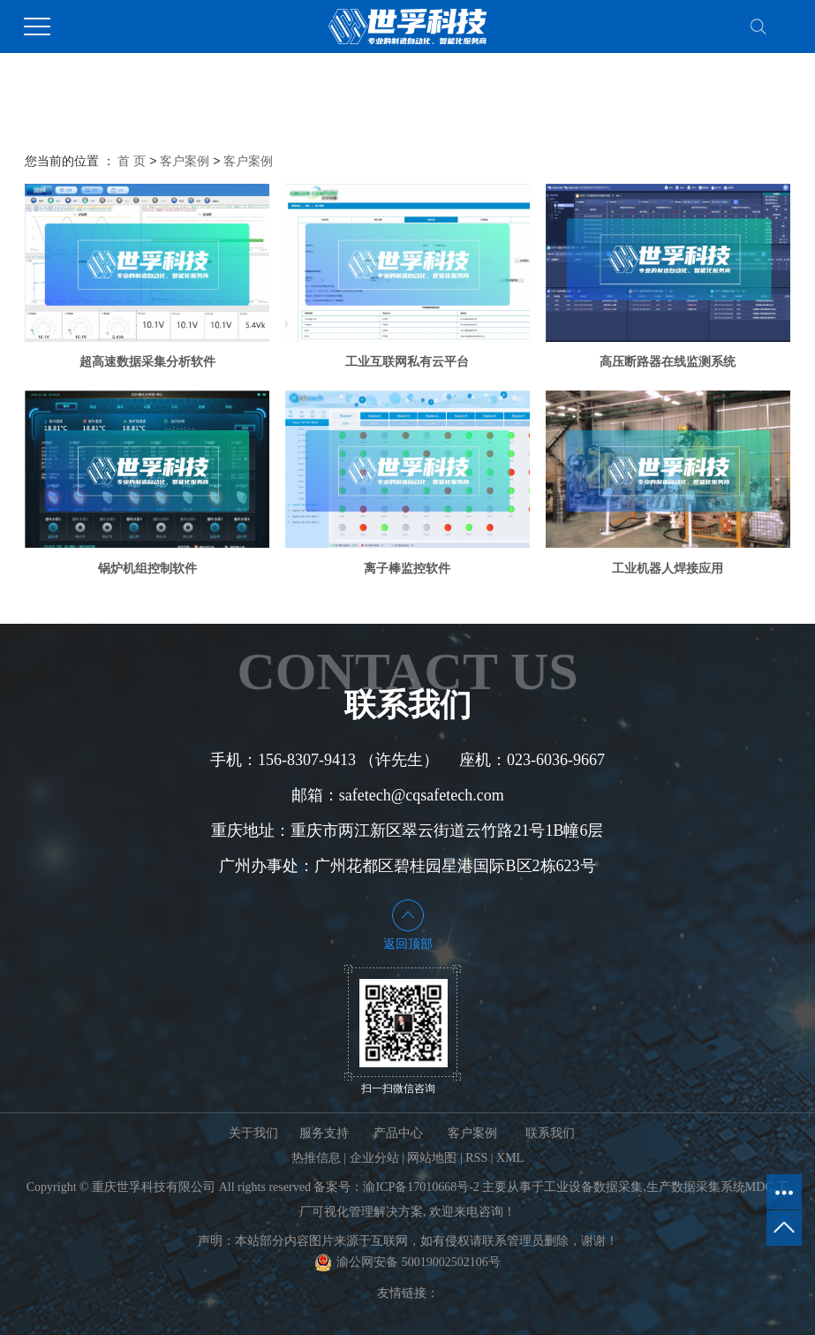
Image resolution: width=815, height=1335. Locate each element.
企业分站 (374, 1157)
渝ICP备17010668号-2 (421, 1187)
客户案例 (184, 161)
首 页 (131, 161)
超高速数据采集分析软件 (147, 361)
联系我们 (550, 1133)
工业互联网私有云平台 (407, 361)
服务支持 (324, 1133)
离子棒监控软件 (407, 568)
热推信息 (316, 1157)
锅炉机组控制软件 (147, 568)
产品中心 (398, 1133)
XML (510, 1157)
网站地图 (432, 1157)
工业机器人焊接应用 (667, 568)
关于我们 (253, 1133)
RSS (476, 1157)
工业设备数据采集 (593, 1187)
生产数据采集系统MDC (709, 1187)
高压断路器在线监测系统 (668, 361)
